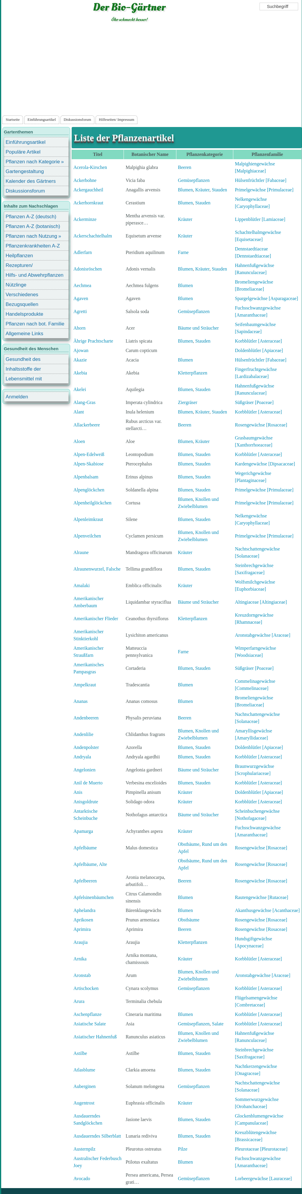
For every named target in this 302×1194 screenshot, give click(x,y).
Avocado (81, 1178)
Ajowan (80, 350)
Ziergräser (187, 402)
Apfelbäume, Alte (90, 864)
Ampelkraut (84, 684)
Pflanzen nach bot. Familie (35, 324)
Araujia (80, 942)
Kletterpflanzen (192, 372)
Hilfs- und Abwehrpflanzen (34, 275)
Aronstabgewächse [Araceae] (262, 635)
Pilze (182, 1148)
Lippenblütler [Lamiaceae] (260, 219)
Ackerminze (84, 219)
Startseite (13, 120)
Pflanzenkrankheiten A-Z (33, 246)
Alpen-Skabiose (88, 463)
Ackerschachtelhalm (92, 235)
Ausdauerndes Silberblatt (97, 1135)
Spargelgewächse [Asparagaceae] (266, 298)
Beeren (184, 167)
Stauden (219, 189)
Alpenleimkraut (88, 519)
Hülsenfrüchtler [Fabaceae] (260, 180)
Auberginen (84, 1086)
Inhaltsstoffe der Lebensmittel (23, 370)
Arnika (79, 958)
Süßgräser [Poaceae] (254, 402)
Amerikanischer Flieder (95, 618)
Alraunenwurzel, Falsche (97, 568)
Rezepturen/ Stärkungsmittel (23, 266)
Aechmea (82, 285)
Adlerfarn (82, 252)
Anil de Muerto (88, 782)
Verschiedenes (22, 294)
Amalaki (81, 585)
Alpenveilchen (87, 535)
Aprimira (82, 929)
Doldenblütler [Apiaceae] (259, 350)
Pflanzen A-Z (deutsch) (31, 216)
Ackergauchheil (88, 189)
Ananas (80, 701)
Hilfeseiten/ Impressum (116, 120)
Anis (77, 792)
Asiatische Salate (89, 1023)
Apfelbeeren (85, 880)
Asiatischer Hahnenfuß (95, 1036)
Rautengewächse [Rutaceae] (261, 897)
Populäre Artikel (23, 152)
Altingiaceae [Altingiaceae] (261, 602)
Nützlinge (16, 285)
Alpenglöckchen (88, 489)
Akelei (79, 389)
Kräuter (202, 189)
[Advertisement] (151, 70)
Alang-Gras (84, 402)
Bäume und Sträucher (198, 327)
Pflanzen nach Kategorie (33, 161)
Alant (78, 411)
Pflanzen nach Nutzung (31, 236)
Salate (218, 1023)
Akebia (80, 372)
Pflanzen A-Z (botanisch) (33, 226)
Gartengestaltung (25, 171)
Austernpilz (84, 1148)
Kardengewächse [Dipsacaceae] (265, 463)
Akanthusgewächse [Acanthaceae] (267, 910)
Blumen (185, 189)
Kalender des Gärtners (31, 181)
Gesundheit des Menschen (23, 360)
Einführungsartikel (41, 120)
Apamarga (83, 831)
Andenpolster (86, 747)
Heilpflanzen (19, 255)
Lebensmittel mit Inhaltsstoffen (24, 379)
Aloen (79, 441)
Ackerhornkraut (88, 202)
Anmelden (17, 397)
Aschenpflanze (87, 1014)
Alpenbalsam (85, 476)
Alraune (81, 552)
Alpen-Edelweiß (88, 454)
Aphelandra (84, 910)
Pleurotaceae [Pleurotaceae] (261, 1148)
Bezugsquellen (22, 304)
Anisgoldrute (85, 801)
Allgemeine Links (24, 333)
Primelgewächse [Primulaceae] (264, 189)
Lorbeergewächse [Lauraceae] (263, 1178)
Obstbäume (188, 844)
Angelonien (84, 769)
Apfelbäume (85, 847)
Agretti (80, 311)
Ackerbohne (84, 180)
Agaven (80, 298)
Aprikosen (83, 919)
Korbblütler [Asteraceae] (258, 340)
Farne (183, 252)
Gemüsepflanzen (194, 180)
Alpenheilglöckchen (92, 502)
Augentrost (83, 1102)
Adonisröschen (87, 268)
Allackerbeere (86, 424)
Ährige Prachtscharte (93, 340)
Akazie (80, 359)
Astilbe (80, 1053)
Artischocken (86, 988)
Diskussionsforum (77, 120)
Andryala (82, 756)
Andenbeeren (86, 717)
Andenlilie (83, 734)
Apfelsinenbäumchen (93, 897)
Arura (78, 1001)
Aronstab (82, 975)
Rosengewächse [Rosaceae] (261, 424)
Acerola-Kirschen (90, 167)
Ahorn (79, 327)
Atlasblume (84, 1069)
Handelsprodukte (24, 314)
